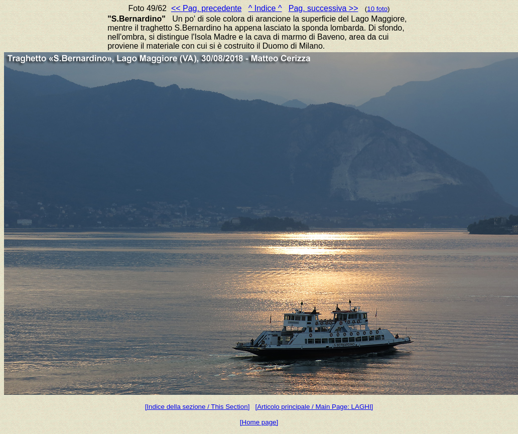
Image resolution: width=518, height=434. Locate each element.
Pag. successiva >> (323, 8)
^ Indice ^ (265, 8)
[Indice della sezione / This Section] (197, 406)
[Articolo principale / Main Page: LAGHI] (314, 406)
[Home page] (259, 422)
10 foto (377, 9)
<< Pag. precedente (206, 8)
